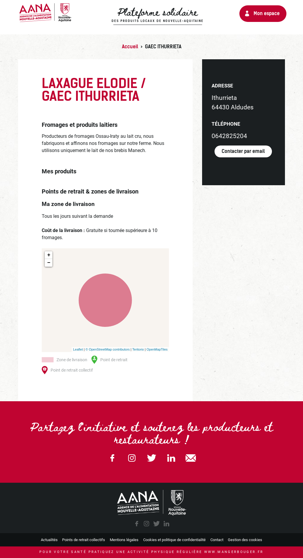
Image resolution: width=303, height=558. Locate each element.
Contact (216, 540)
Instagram (132, 458)
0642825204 (229, 136)
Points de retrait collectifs (83, 540)
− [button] (49, 262)
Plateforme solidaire (158, 15)
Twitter (151, 458)
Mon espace (267, 13)
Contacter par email (243, 151)
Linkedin (171, 458)
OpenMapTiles (156, 349)
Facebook (112, 458)
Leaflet (78, 349)
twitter (156, 523)
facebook (137, 523)
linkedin (166, 523)
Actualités (49, 540)
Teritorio (138, 349)
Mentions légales (124, 540)
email (191, 458)
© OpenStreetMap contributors (108, 349)
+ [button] (49, 255)
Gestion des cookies (245, 540)
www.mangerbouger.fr (234, 552)
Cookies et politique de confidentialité (174, 540)
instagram (146, 523)
